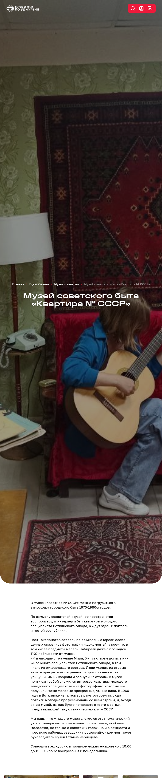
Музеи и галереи (66, 284)
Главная (18, 284)
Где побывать (39, 284)
